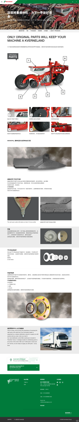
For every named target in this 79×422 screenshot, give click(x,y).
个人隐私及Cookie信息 (19, 419)
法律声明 (9, 419)
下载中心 (26, 382)
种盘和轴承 (40, 30)
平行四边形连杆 (33, 30)
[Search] (73, 2)
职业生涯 (42, 405)
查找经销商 (67, 412)
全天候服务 (46, 30)
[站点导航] (2, 2)
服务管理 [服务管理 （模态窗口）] (77, 421)
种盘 (27, 30)
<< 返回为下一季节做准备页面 (55, 30)
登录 (25, 384)
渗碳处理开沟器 (21, 30)
